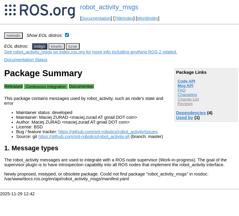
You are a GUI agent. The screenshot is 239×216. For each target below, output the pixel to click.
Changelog (187, 94)
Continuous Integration (46, 86)
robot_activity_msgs (109, 7)
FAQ (182, 90)
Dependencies (191, 112)
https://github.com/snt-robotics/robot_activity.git (83, 136)
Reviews (185, 103)
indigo (39, 46)
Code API (186, 81)
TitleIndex (123, 18)
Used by (184, 117)
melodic (13, 35)
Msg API (185, 85)
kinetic (56, 46)
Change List (188, 99)
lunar (72, 46)
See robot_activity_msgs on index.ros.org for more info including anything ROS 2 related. (90, 52)
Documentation (96, 18)
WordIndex (147, 18)
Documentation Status (25, 59)
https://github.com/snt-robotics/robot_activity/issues (108, 131)
